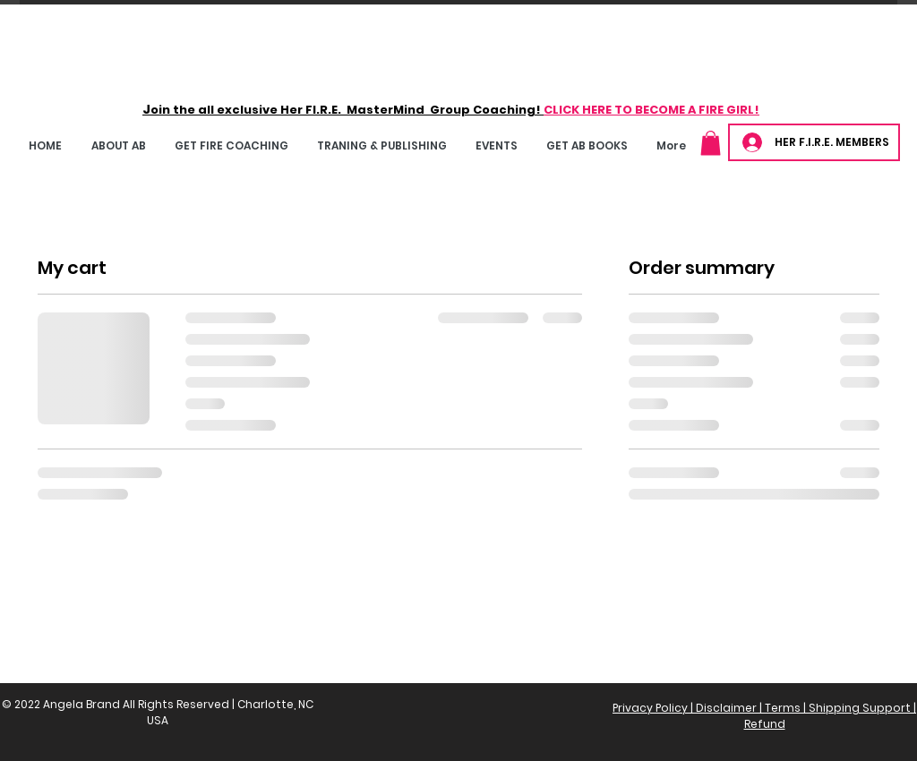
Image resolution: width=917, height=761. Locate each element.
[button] (231, 145)
